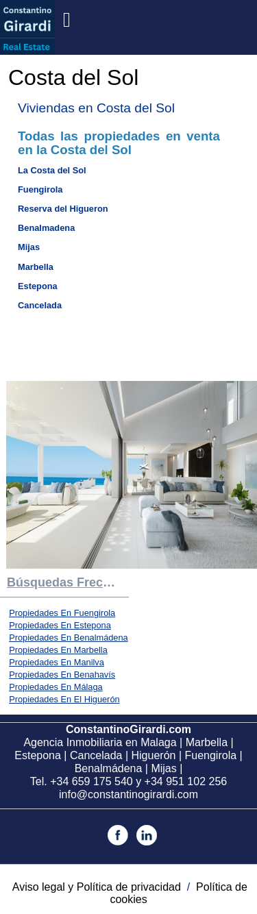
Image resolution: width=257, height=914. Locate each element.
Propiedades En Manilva (56, 662)
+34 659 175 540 (91, 781)
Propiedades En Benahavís (62, 674)
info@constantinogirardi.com (128, 794)
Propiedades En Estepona (60, 625)
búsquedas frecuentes (68, 582)
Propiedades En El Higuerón (64, 699)
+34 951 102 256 (186, 781)
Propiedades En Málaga (56, 687)
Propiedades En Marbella (58, 650)
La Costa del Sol (52, 170)
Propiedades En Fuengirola (62, 613)
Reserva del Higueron (63, 208)
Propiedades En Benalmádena (68, 637)
